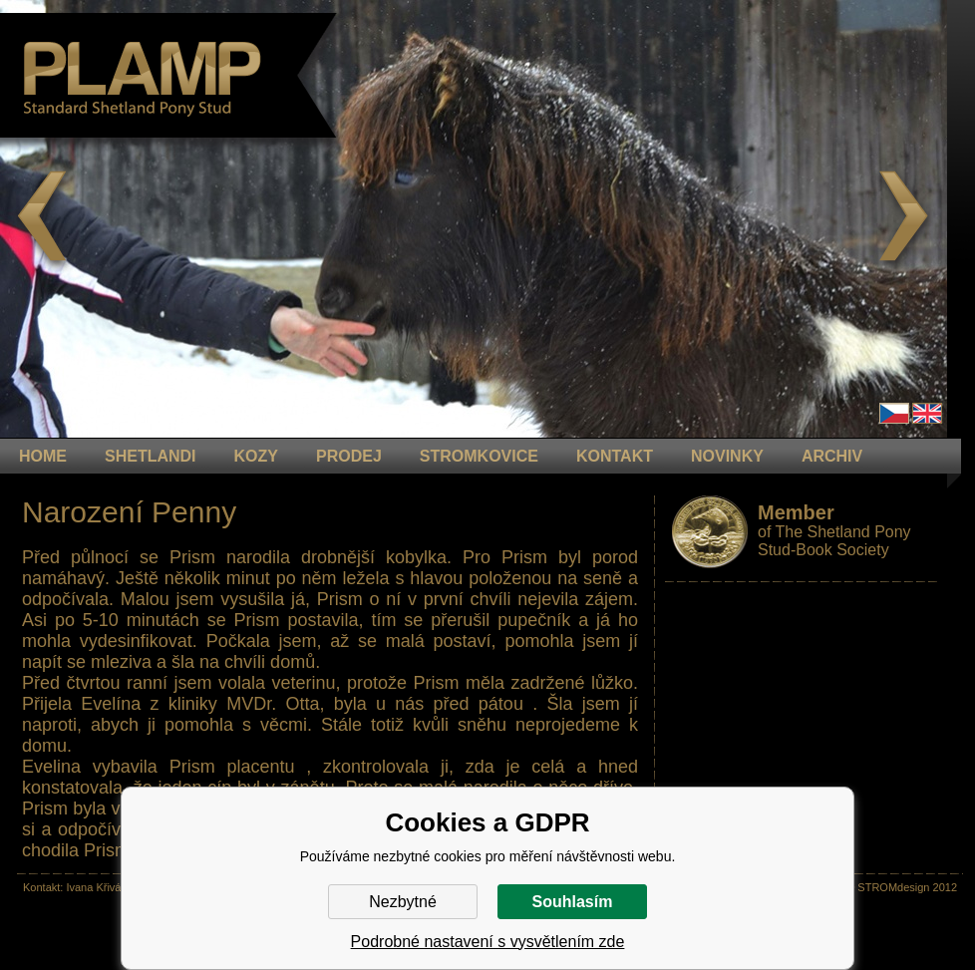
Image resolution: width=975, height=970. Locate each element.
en (927, 413)
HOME (43, 456)
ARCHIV (832, 456)
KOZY (256, 456)
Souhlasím (572, 901)
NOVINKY (727, 456)
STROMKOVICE (479, 456)
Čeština (894, 413)
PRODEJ (349, 456)
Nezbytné (403, 901)
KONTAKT (614, 456)
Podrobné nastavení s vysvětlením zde (488, 941)
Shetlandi (150, 456)
